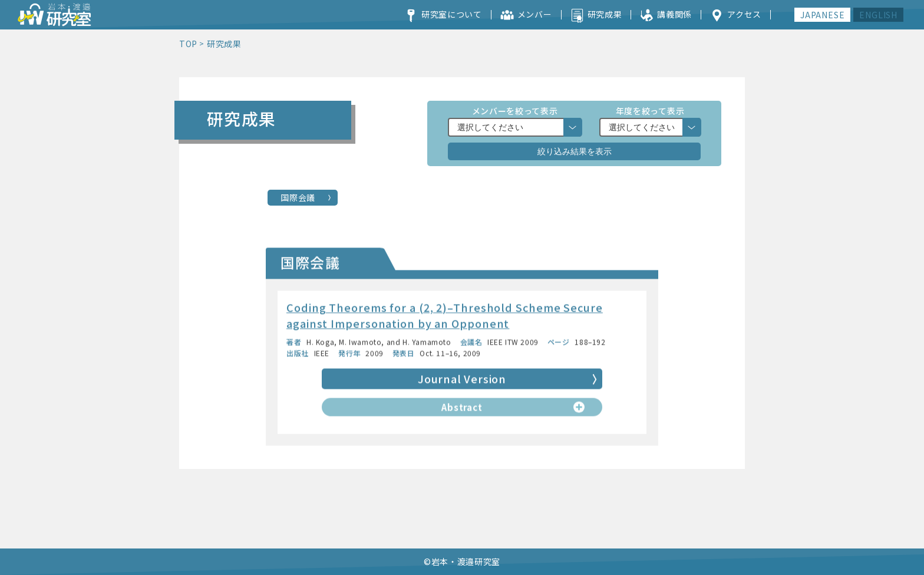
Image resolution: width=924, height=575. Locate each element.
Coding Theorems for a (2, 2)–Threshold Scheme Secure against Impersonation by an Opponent (444, 317)
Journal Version (462, 380)
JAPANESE (822, 15)
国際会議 (297, 197)
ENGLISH (878, 15)
